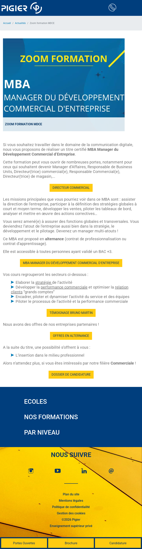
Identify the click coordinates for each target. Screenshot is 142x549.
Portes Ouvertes (24, 543)
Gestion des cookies (71, 513)
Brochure (71, 543)
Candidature (117, 543)
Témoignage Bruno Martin (71, 313)
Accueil (7, 23)
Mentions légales (71, 500)
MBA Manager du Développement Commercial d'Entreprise (71, 263)
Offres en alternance (71, 336)
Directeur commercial (71, 188)
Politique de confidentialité (71, 507)
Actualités (20, 23)
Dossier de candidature (71, 374)
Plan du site (71, 494)
